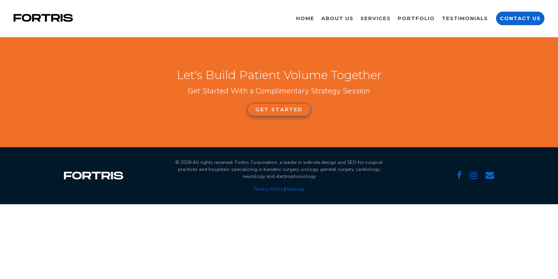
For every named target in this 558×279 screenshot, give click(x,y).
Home (305, 18)
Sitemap (296, 189)
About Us (337, 18)
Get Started (279, 109)
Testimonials (465, 18)
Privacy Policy (268, 189)
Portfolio (416, 18)
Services (375, 18)
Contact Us (520, 18)
